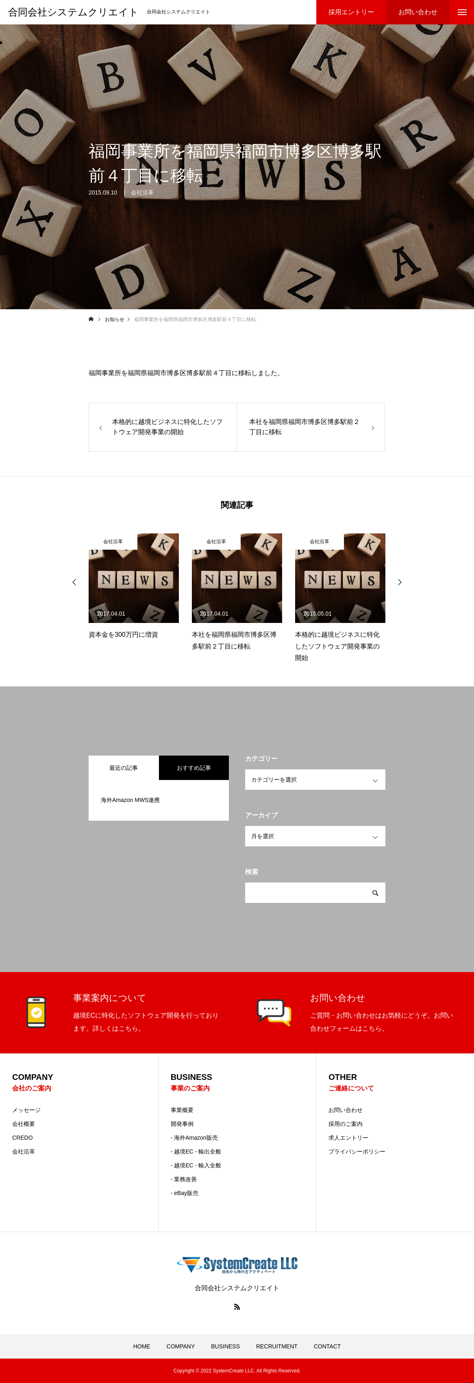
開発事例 (182, 1124)
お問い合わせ (345, 1110)
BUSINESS (225, 1346)
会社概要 (23, 1124)
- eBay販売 (184, 1193)
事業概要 (182, 1110)
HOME (141, 1346)
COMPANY (181, 1346)
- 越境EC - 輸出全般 (196, 1151)
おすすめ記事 (194, 768)
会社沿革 (142, 197)
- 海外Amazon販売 (194, 1137)
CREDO (22, 1137)
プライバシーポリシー (356, 1151)
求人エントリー (348, 1137)
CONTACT (327, 1346)
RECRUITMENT (277, 1346)
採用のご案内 (345, 1124)
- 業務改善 (184, 1179)
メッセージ (26, 1110)
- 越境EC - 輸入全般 (196, 1165)
